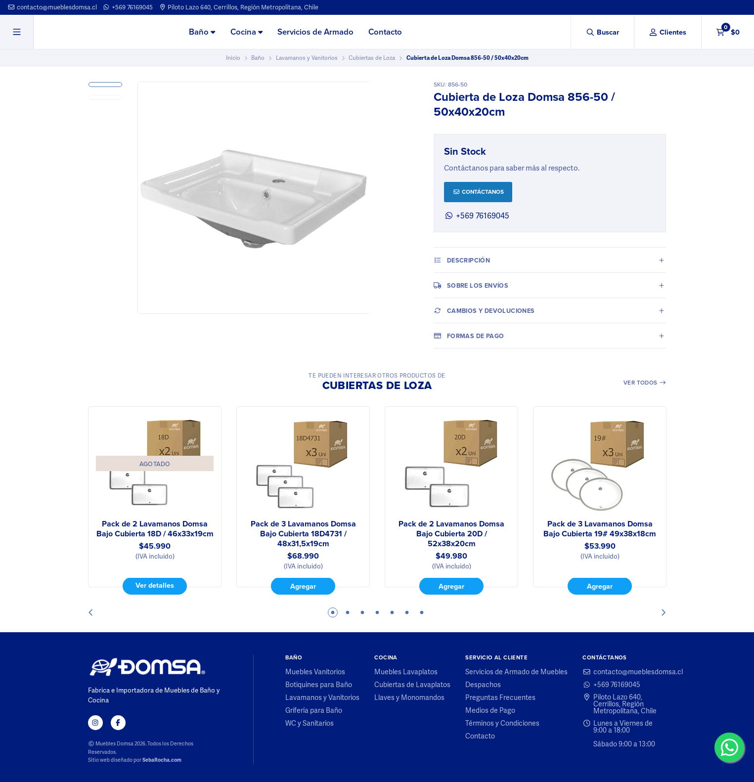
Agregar (303, 586)
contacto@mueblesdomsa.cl (52, 7)
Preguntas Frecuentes (500, 697)
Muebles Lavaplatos (406, 671)
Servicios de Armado (315, 32)
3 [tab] (362, 612)
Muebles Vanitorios (315, 671)
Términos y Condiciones (502, 723)
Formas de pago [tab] (469, 335)
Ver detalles (154, 585)
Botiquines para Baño (318, 684)
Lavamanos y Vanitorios (307, 58)
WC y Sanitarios (309, 723)
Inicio (233, 58)
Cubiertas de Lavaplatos (412, 684)
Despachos (483, 684)
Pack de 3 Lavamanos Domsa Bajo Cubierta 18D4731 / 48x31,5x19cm (302, 534)
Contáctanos (478, 191)
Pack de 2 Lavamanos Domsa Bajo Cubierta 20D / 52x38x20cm (451, 534)
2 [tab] (348, 612)
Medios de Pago (490, 710)
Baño (202, 32)
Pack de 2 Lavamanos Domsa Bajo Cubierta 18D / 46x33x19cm (154, 529)
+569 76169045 (127, 7)
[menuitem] (202, 32)
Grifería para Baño (313, 710)
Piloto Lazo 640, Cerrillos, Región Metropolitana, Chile (239, 7)
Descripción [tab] (462, 260)
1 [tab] (333, 612)
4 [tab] (377, 612)
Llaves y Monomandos (409, 697)
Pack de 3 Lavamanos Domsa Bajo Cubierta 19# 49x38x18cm (599, 529)
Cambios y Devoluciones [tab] (484, 310)
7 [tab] (422, 612)
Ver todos (644, 382)
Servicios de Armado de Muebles (516, 671)
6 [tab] (407, 612)
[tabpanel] (155, 500)
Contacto (385, 32)
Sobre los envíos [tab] (471, 285)
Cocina (246, 32)
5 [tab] (392, 612)
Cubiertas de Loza (372, 58)
